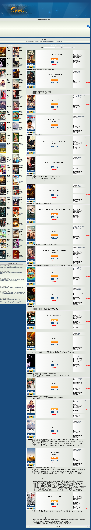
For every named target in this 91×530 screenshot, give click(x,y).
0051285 (8, 59)
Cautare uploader (43, 41)
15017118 (8, 133)
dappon (78, 422)
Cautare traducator (50, 41)
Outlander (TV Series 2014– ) (54, 74)
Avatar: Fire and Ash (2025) (54, 99)
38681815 (21, 165)
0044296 (8, 144)
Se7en (78, 51)
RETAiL (79, 157)
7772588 (8, 48)
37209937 (21, 112)
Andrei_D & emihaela (82, 400)
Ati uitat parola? (51, 0)
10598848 (8, 197)
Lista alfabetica (29, 41)
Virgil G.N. (80, 355)
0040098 (20, 69)
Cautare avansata (58, 41)
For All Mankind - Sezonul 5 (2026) (54, 336)
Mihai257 (79, 206)
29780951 (8, 91)
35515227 (8, 123)
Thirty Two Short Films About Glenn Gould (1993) (54, 426)
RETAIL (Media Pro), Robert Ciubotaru (79, 137)
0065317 (8, 69)
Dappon (79, 421)
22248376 (8, 229)
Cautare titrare (36, 41)
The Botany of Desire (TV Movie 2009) (54, 292)
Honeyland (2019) (54, 452)
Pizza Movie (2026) (54, 271)
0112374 (20, 176)
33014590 (21, 59)
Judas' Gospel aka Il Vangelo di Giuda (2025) (54, 141)
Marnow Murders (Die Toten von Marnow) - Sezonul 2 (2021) (54, 209)
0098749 (8, 165)
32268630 (8, 176)
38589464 (21, 80)
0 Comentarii (54, 64)
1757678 (20, 48)
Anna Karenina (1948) (54, 190)
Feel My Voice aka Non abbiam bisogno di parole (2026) (54, 229)
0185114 (8, 101)
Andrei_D (79, 50)
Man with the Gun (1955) (54, 496)
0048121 (20, 208)
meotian (79, 288)
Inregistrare (45, 0)
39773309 (21, 155)
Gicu (79, 185)
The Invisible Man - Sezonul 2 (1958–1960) (54, 360)
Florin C (78, 334)
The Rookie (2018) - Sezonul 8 (54, 404)
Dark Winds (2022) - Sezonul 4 (54, 54)
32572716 (21, 101)
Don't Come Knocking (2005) (54, 315)
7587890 (8, 80)
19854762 (8, 208)
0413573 (8, 155)
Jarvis (79, 333)
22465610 (21, 229)
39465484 (21, 144)
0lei (77, 158)
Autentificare (39, 0)
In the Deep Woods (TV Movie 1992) (54, 162)
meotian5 (79, 289)
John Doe (79, 311)
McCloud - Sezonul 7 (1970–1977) (54, 381)
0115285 (8, 240)
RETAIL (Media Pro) (82, 116)
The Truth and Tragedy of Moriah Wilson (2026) (54, 250)
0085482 (20, 197)
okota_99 (79, 97)
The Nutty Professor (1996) (54, 119)
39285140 (21, 133)
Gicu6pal (79, 186)
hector (78, 312)
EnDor (79, 71)
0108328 (20, 123)
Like (53, 62)
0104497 (20, 91)
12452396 (21, 240)
